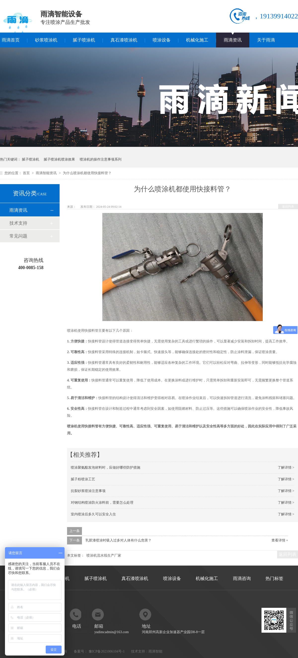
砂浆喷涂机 (46, 40)
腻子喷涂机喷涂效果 (59, 159)
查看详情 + (279, 540)
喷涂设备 (162, 40)
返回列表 (288, 206)
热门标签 (274, 578)
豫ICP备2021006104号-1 (107, 651)
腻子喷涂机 (84, 40)
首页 (27, 173)
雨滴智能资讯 (47, 173)
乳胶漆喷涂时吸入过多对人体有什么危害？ (118, 540)
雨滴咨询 (242, 578)
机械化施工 (197, 40)
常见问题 (18, 236)
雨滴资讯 (233, 40)
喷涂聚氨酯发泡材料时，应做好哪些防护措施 (105, 467)
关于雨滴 (266, 40)
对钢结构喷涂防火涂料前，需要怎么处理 (102, 502)
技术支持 (18, 223)
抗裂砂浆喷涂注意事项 (88, 491)
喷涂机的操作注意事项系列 (100, 159)
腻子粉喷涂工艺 (83, 479)
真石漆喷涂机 (124, 40)
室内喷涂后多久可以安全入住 (93, 514)
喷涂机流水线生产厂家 (103, 555)
